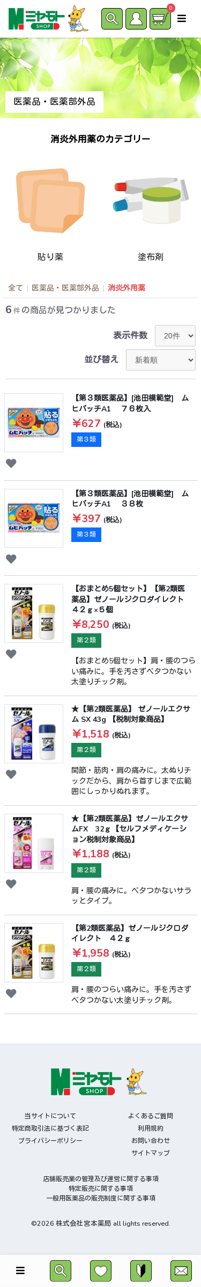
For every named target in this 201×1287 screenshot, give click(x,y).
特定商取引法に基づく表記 (50, 1128)
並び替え (101, 360)
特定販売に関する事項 (101, 1188)
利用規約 (150, 1128)
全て (15, 288)
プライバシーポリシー (50, 1141)
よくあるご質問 (150, 1116)
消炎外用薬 (126, 288)
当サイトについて (50, 1116)
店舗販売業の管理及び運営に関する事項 (101, 1179)
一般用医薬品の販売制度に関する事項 (100, 1198)
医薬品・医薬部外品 (65, 288)
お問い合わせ (150, 1141)
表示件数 (130, 336)
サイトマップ (150, 1153)
